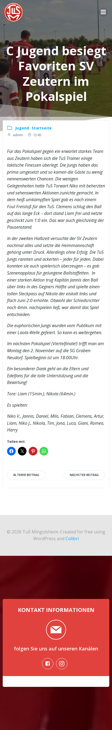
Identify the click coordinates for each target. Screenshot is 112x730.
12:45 (34, 134)
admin (15, 134)
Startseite (42, 128)
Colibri (72, 538)
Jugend (22, 128)
